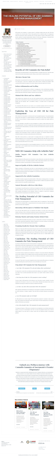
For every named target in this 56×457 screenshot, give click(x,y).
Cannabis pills (6, 108)
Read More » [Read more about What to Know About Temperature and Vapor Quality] (18, 424)
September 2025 (7, 233)
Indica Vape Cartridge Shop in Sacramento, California (8, 161)
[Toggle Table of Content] (44, 42)
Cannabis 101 (6, 86)
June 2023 (6, 266)
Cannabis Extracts (7, 99)
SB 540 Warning (48, 1)
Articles (31, 1)
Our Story (26, 1)
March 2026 (6, 225)
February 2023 (6, 271)
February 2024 (6, 255)
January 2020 (6, 276)
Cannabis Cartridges (7, 87)
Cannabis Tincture (7, 117)
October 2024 (6, 246)
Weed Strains (6, 217)
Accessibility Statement (42, 447)
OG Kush (5, 185)
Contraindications (7, 139)
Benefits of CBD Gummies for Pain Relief (23, 43)
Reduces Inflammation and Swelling (23, 45)
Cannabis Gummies (7, 104)
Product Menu (6, 1)
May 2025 (5, 238)
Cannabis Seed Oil (7, 111)
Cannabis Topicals (7, 124)
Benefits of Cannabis (8, 81)
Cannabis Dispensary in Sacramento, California (8, 91)
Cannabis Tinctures (7, 123)
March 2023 (6, 270)
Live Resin (6, 174)
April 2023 (6, 269)
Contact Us (28, 2)
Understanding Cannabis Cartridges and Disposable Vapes (8, 70)
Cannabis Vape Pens (7, 131)
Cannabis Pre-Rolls (7, 110)
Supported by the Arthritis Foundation (23, 52)
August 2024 (6, 249)
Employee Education (8, 148)
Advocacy (36, 1)
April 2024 (6, 253)
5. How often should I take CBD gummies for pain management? (28, 64)
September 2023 (7, 262)
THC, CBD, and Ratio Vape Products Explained (7, 59)
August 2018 (6, 279)
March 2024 (6, 254)
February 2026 (6, 226)
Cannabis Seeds (7, 112)
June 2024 (6, 251)
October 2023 (6, 261)
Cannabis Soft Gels (7, 116)
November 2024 (7, 245)
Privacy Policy (41, 448)
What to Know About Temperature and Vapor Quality (8, 55)
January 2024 (6, 257)
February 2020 (6, 275)
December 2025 (7, 229)
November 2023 (7, 259)
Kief (4, 172)
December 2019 (7, 278)
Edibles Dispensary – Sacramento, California (8, 145)
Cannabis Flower (7, 100)
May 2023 (5, 267)
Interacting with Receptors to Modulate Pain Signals (25, 55)
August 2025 (6, 234)
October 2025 (6, 232)
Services (21, 1)
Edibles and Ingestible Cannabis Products (7, 142)
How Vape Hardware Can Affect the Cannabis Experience (8, 63)
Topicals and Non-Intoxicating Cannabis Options (7, 206)
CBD (4, 135)
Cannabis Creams (7, 88)
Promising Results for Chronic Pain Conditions (24, 57)
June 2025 (6, 237)
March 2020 (6, 274)
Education (42, 1)
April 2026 (6, 224)
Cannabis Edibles (7, 98)
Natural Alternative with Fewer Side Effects (24, 53)
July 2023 (5, 265)
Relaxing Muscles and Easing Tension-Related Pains (25, 56)
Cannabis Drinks (7, 96)
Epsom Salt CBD (7, 154)
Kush (5, 173)
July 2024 (5, 250)
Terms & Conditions (42, 449)
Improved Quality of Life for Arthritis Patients (24, 51)
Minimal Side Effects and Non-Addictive (23, 46)
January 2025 (6, 243)
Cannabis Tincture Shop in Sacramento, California (8, 120)
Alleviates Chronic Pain (21, 44)
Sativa (5, 194)
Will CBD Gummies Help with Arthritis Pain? (23, 49)
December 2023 (7, 258)
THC (4, 198)
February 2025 (6, 242)
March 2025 (6, 241)
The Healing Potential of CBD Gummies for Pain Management (26, 54)
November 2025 (7, 230)
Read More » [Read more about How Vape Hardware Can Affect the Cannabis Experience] (45, 428)
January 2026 (6, 228)
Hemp (5, 158)
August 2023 (6, 263)
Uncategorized (6, 209)
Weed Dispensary (7, 215)
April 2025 (6, 239)
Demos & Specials (14, 1)
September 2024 (7, 247)
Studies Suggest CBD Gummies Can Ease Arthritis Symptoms (26, 50)
